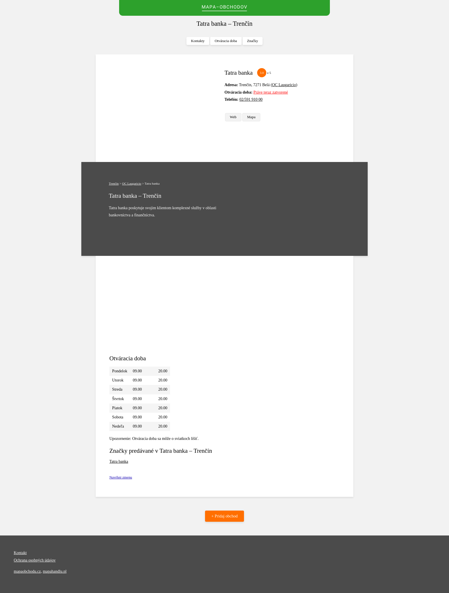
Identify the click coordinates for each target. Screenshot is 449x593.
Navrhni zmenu (120, 477)
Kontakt (20, 553)
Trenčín (114, 183)
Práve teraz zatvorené (270, 92)
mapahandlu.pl (54, 571)
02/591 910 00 (251, 99)
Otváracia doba (226, 41)
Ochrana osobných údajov (35, 560)
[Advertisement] (164, 108)
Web (233, 117)
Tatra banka (118, 461)
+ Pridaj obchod (224, 516)
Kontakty (198, 41)
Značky (252, 41)
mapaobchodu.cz (27, 571)
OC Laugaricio (284, 85)
